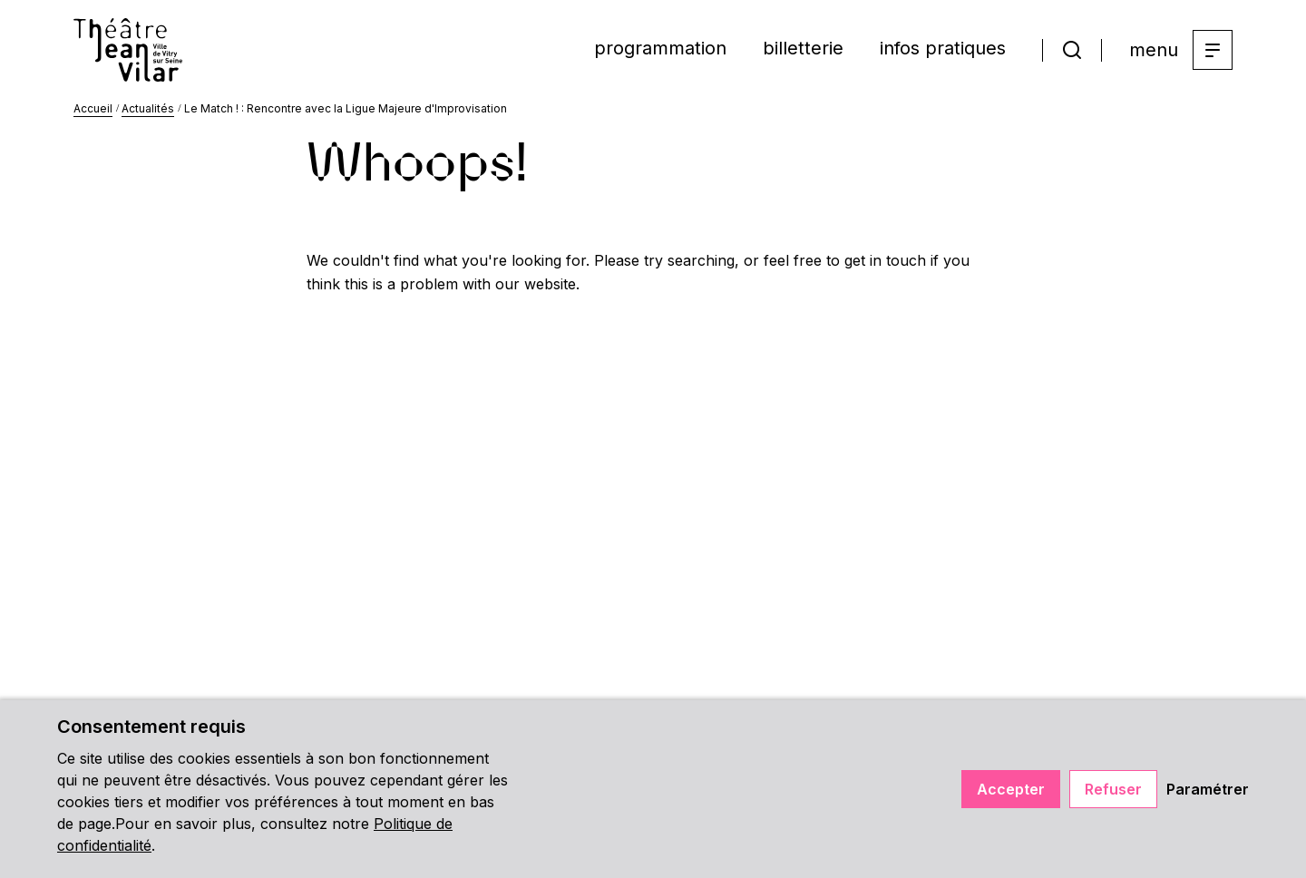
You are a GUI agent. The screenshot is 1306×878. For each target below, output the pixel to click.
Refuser (1113, 789)
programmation (660, 48)
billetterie (803, 48)
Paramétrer (1207, 789)
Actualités (148, 108)
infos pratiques (943, 48)
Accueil (92, 108)
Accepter (1011, 789)
